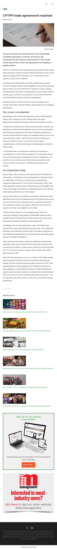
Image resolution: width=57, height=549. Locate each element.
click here (6, 537)
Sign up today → (28, 465)
